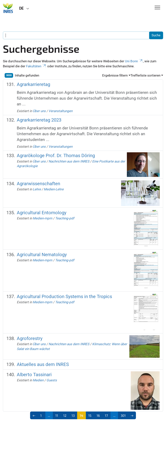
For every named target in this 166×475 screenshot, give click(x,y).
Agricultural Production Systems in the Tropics (64, 296)
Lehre (37, 189)
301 (123, 415)
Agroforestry (29, 338)
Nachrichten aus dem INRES (69, 161)
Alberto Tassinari (34, 374)
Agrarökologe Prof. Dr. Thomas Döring (56, 155)
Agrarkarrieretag (33, 84)
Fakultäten (36, 66)
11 (56, 415)
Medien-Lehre (54, 189)
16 (98, 415)
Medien (38, 380)
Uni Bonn (134, 61)
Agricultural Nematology (42, 254)
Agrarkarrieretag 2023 (39, 120)
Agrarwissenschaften (38, 183)
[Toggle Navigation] (157, 8)
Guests (51, 380)
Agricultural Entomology (41, 212)
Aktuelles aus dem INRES (43, 364)
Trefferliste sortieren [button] (145, 75)
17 (106, 415)
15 (89, 415)
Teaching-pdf (64, 218)
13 (73, 415)
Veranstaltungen (60, 111)
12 (65, 415)
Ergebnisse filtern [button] (115, 75)
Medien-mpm (42, 218)
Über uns (39, 111)
